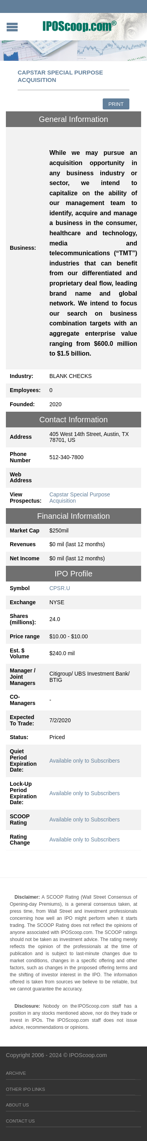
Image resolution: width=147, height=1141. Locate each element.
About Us (17, 1105)
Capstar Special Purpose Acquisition (79, 497)
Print (115, 104)
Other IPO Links (25, 1089)
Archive (16, 1073)
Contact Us (20, 1121)
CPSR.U (59, 588)
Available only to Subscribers (84, 761)
